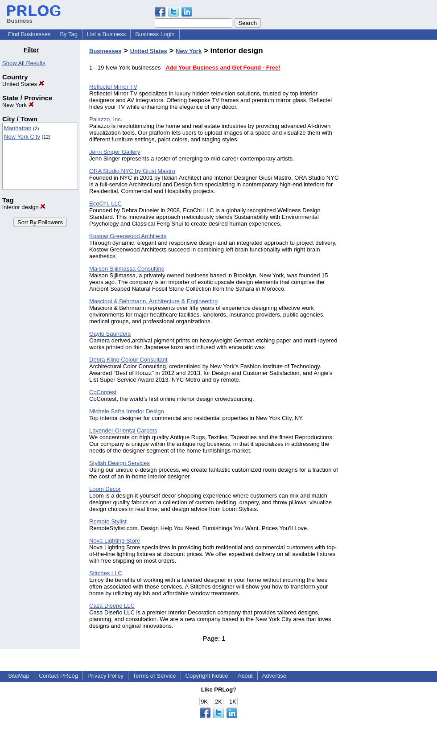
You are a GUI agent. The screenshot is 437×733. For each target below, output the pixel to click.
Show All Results (23, 63)
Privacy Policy (105, 675)
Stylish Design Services (119, 463)
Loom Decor (105, 489)
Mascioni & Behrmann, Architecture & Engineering (153, 301)
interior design (23, 207)
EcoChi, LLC (105, 203)
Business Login (154, 34)
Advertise (274, 675)
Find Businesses (29, 34)
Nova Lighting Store (114, 540)
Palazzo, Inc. (105, 119)
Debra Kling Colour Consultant (128, 359)
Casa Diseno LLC (112, 605)
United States (23, 84)
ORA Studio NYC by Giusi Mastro (132, 171)
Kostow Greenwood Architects (127, 236)
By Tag (69, 34)
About (245, 675)
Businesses (105, 51)
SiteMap (18, 675)
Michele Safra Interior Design (126, 411)
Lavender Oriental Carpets (123, 430)
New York (18, 105)
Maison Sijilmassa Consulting (127, 268)
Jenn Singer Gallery (114, 151)
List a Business (106, 34)
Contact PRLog (58, 675)
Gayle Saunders (110, 333)
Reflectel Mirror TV (113, 86)
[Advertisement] (391, 180)
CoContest (102, 392)
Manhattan (17, 128)
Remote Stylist (108, 521)
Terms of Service (154, 675)
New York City (22, 136)
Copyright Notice (207, 675)
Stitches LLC (105, 573)
